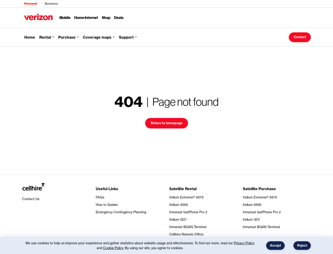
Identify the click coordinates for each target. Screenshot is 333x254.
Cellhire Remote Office (186, 234)
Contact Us (30, 199)
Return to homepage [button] (166, 123)
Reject (302, 245)
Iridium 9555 (178, 205)
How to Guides (107, 205)
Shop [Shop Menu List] (106, 17)
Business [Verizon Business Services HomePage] (51, 3)
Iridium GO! (177, 219)
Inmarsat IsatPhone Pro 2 (188, 212)
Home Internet (86, 17)
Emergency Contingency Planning (121, 212)
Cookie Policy (113, 248)
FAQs (100, 197)
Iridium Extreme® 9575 (186, 197)
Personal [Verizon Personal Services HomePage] (30, 3)
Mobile (65, 17)
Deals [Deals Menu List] (118, 17)
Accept (275, 245)
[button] (99, 37)
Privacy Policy (244, 243)
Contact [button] (300, 37)
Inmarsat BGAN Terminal (187, 227)
